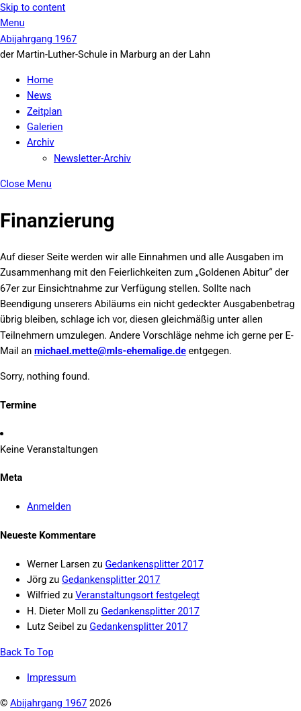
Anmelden (49, 506)
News (39, 95)
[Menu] (12, 23)
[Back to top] (27, 652)
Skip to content (32, 7)
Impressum (51, 677)
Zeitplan (44, 111)
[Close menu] (26, 184)
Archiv (40, 142)
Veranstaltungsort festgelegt (137, 595)
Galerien (44, 127)
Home (40, 80)
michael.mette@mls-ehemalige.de (110, 351)
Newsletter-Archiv (92, 158)
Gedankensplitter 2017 (154, 564)
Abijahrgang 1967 (48, 703)
